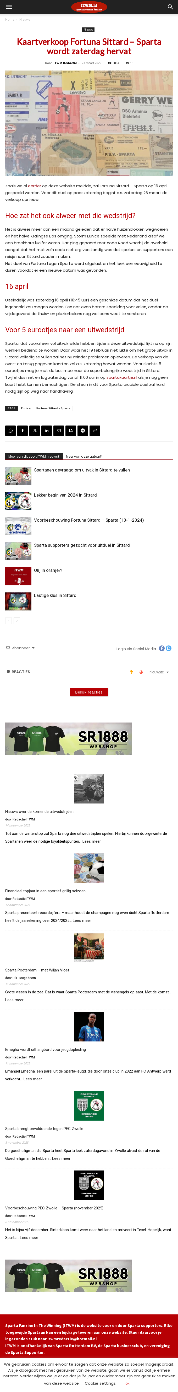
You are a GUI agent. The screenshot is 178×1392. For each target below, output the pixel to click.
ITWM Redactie (65, 63)
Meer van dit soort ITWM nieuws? (34, 456)
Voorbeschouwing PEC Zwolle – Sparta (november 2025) (54, 1208)
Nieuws (24, 19)
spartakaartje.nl (122, 377)
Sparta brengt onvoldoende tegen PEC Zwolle (44, 1128)
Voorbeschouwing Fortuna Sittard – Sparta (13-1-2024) (89, 520)
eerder (34, 186)
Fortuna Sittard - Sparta (53, 408)
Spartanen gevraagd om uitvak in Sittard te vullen (82, 470)
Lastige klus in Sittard (55, 595)
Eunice (26, 408)
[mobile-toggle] (9, 7)
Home (9, 19)
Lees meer (91, 841)
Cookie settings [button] (100, 1383)
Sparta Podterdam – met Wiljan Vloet (37, 970)
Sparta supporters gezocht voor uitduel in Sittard (82, 545)
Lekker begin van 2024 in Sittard (65, 495)
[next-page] (17, 621)
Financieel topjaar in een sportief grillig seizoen (45, 891)
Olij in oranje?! (48, 570)
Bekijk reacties (89, 692)
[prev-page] (8, 621)
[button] (170, 7)
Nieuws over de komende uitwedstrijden (39, 811)
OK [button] (127, 1384)
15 (129, 63)
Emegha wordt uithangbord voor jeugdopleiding (45, 1049)
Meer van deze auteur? (84, 456)
